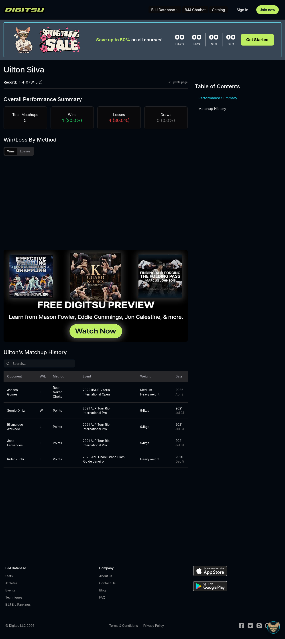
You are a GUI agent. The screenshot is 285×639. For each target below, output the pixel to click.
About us (105, 576)
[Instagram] (259, 625)
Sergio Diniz (16, 410)
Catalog (218, 10)
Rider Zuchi (15, 459)
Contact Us (107, 583)
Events (10, 590)
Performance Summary (217, 98)
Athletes (11, 583)
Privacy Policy (153, 625)
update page (177, 82)
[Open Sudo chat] (273, 627)
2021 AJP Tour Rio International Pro (96, 410)
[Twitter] (250, 625)
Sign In (242, 10)
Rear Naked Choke (58, 392)
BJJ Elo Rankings (18, 604)
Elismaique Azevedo (15, 427)
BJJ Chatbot (195, 10)
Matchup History (212, 108)
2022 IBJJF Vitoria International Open (96, 392)
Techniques (13, 597)
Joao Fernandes (15, 443)
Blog (102, 590)
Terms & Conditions (123, 625)
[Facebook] (241, 625)
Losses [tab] (25, 151)
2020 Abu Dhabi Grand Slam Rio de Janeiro (103, 459)
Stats (9, 576)
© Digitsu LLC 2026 (19, 625)
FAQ (102, 597)
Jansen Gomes (12, 392)
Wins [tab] (11, 151)
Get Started (257, 39)
